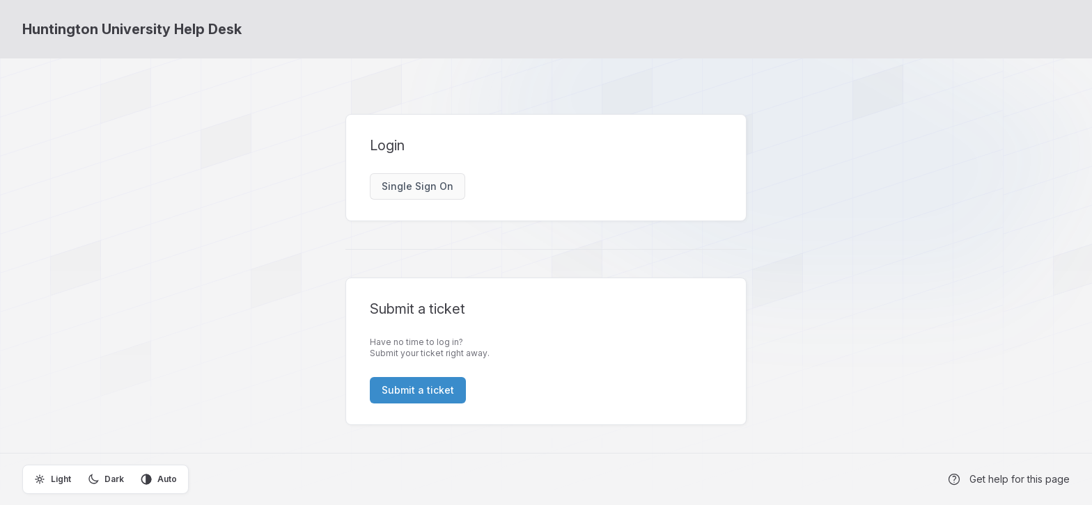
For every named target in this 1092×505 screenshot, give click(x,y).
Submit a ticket (418, 390)
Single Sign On (417, 186)
